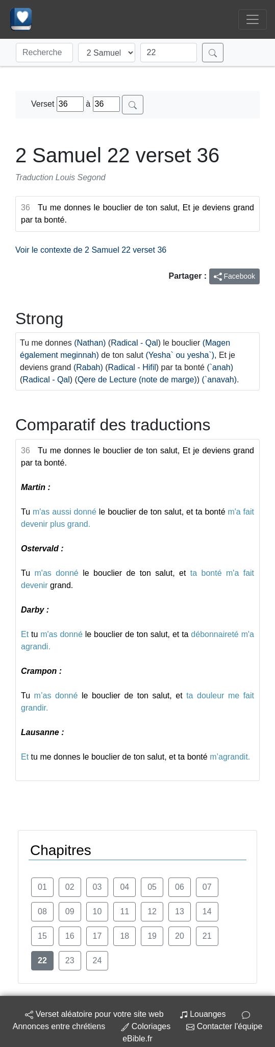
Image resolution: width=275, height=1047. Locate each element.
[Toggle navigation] (252, 19)
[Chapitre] (168, 52)
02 (69, 887)
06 (179, 887)
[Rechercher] (212, 52)
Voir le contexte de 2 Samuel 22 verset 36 (90, 250)
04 (124, 887)
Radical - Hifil (132, 367)
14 (207, 911)
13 (179, 911)
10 (97, 911)
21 (207, 936)
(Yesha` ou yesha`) (179, 355)
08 (42, 911)
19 (152, 936)
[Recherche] (44, 52)
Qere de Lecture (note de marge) (137, 379)
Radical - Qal (134, 342)
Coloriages (145, 1026)
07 (207, 887)
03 (97, 887)
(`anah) (220, 367)
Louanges (203, 1014)
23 (69, 960)
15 (42, 936)
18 (124, 936)
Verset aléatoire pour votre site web (94, 1014)
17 (97, 936)
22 (42, 960)
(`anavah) (219, 379)
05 (152, 887)
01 (42, 887)
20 (179, 936)
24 (97, 960)
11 (124, 911)
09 (69, 911)
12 (152, 911)
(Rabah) (88, 367)
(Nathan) (90, 342)
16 (69, 936)
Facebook (234, 276)
